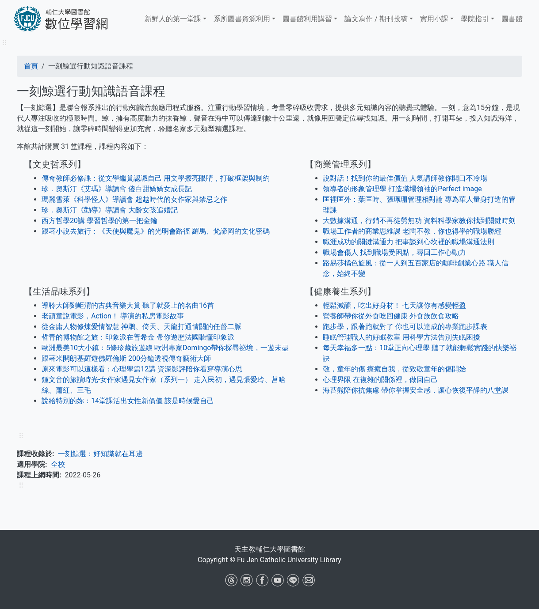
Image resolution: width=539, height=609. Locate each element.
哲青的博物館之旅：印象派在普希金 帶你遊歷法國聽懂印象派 (138, 337)
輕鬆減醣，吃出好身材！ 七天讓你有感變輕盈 (394, 305)
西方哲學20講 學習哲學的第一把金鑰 (99, 220)
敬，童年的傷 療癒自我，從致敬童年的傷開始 (394, 369)
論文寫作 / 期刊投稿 (376, 19)
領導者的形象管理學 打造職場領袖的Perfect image (402, 189)
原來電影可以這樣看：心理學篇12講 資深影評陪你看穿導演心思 (142, 369)
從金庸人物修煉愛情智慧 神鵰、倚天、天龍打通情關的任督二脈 (141, 326)
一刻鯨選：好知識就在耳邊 (100, 454)
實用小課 (434, 19)
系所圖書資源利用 (242, 19)
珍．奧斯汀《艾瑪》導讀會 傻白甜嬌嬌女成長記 (117, 189)
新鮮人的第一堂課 (173, 19)
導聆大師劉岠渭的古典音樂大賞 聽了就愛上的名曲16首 (128, 305)
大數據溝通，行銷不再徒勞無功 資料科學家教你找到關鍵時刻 (419, 220)
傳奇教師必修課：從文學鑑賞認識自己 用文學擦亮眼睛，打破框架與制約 (156, 178)
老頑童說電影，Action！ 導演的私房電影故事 (113, 316)
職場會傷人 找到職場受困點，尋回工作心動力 (394, 252)
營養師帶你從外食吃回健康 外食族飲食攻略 (391, 316)
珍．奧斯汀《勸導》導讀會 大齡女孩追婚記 (110, 210)
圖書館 (512, 19)
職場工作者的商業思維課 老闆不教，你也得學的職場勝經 (412, 231)
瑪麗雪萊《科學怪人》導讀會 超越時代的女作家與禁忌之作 (134, 199)
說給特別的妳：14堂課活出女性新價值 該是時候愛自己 (128, 401)
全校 (58, 464)
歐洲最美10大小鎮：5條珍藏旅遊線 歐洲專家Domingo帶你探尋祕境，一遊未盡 (165, 348)
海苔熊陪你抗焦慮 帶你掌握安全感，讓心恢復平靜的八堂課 (415, 390)
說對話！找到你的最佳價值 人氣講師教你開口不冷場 (405, 178)
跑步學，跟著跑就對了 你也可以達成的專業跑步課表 (405, 326)
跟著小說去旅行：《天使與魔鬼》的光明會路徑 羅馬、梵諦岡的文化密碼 (156, 231)
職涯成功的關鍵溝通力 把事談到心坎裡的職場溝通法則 (408, 242)
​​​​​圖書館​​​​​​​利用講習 (307, 19)
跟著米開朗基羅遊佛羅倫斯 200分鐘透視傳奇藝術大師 (126, 358)
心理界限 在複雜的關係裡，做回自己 (380, 379)
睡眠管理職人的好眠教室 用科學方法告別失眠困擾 (401, 337)
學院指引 (475, 19)
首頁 (31, 66)
